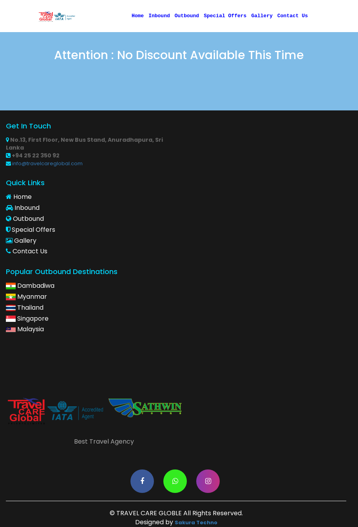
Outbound (187, 16)
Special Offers (225, 16)
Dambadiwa (30, 286)
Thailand (24, 307)
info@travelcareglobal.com (44, 163)
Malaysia (25, 329)
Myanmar (26, 296)
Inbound (159, 16)
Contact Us (292, 16)
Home (138, 16)
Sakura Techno (196, 522)
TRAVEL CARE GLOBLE (149, 513)
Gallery (262, 16)
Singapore (27, 318)
